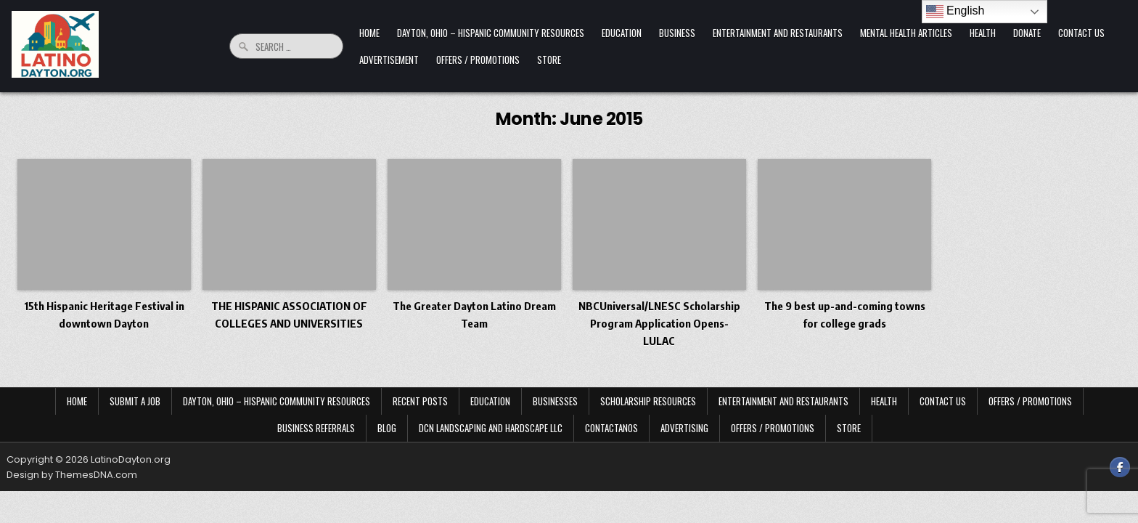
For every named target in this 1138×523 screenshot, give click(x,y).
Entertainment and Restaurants (778, 32)
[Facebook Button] (1120, 467)
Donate (1027, 32)
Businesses (555, 401)
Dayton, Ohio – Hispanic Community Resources (490, 32)
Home (369, 32)
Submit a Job (135, 401)
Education (622, 32)
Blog (386, 428)
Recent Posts (420, 401)
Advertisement (389, 59)
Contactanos (611, 428)
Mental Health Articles (906, 32)
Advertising (684, 428)
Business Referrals (316, 428)
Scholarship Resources (648, 401)
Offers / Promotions (478, 59)
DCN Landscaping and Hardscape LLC (490, 428)
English (955, 11)
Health (983, 32)
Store (549, 59)
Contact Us (1081, 32)
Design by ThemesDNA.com (72, 475)
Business (677, 32)
